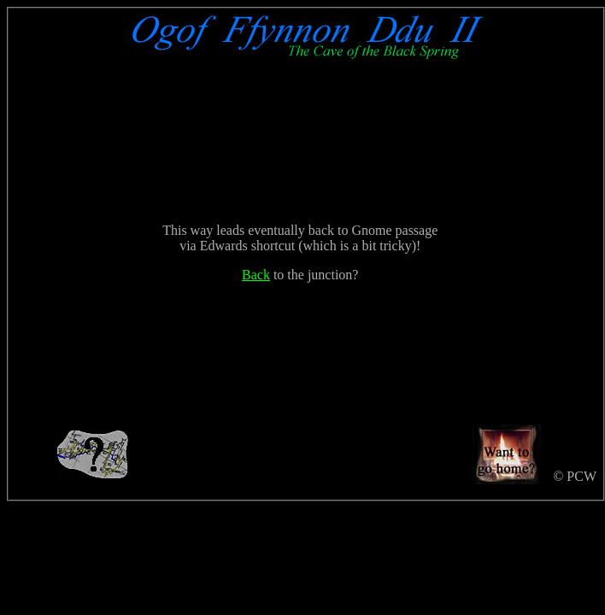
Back (256, 274)
